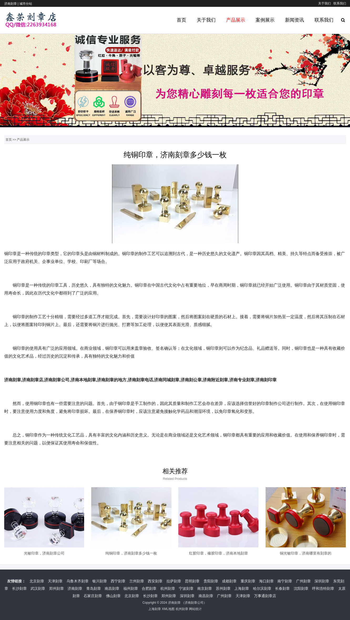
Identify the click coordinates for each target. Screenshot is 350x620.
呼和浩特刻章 (323, 588)
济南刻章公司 (194, 602)
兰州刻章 (136, 581)
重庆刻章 (248, 581)
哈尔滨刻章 (262, 588)
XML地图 (168, 609)
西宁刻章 (118, 581)
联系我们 (339, 3)
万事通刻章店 (265, 596)
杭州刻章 (167, 588)
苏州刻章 (223, 588)
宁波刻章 (186, 588)
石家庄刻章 (93, 596)
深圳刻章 (322, 581)
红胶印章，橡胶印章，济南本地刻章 (218, 553)
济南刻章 (75, 588)
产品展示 (235, 20)
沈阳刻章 (301, 588)
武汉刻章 (38, 588)
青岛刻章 (93, 588)
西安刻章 (155, 581)
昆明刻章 (192, 581)
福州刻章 (130, 588)
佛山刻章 (113, 596)
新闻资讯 (294, 20)
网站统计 (195, 609)
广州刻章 (303, 581)
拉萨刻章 (173, 581)
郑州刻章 (56, 588)
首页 (181, 20)
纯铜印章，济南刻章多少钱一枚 (131, 553)
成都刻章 (229, 581)
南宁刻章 (284, 581)
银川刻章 (99, 581)
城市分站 (25, 4)
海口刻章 (266, 581)
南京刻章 (204, 588)
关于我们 (324, 3)
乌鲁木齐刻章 (78, 581)
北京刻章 (36, 581)
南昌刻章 (112, 588)
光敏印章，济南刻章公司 (44, 553)
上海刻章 (241, 588)
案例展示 (265, 20)
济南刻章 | (11, 4)
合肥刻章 (149, 588)
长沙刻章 (19, 588)
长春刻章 (282, 588)
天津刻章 (55, 581)
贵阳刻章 (211, 581)
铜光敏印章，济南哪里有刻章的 (305, 553)
